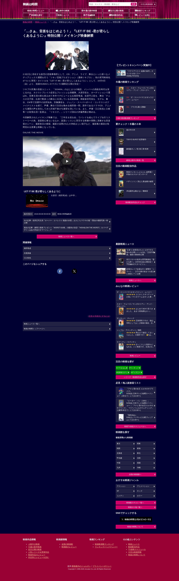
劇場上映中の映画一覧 (135, 160)
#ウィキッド (134, 368)
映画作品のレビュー (36, 555)
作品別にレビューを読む (38, 557)
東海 (139, 448)
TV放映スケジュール (137, 549)
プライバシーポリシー (102, 566)
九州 (118, 468)
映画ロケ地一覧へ (135, 507)
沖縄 (139, 468)
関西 (118, 448)
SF (118, 491)
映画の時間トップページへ (34, 329)
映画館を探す (36, 15)
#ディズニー (136, 372)
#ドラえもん (121, 368)
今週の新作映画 (89, 10)
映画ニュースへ (135, 280)
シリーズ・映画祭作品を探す (135, 377)
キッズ (139, 491)
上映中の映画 (62, 10)
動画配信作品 (116, 15)
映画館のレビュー (69, 547)
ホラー (139, 496)
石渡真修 (27, 253)
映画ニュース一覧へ (66, 237)
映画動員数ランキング (104, 544)
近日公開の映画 (116, 10)
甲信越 (119, 458)
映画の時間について (135, 527)
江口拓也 (27, 258)
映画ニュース (62, 15)
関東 (139, 444)
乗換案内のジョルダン (81, 566)
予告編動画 (89, 15)
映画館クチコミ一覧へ (135, 503)
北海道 (119, 453)
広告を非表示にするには (99, 316)
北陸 (139, 458)
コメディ (120, 496)
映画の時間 (27, 22)
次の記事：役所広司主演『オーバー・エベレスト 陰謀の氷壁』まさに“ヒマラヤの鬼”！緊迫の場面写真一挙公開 (66, 222)
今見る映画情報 (134, 552)
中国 (118, 463)
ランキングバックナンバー (106, 547)
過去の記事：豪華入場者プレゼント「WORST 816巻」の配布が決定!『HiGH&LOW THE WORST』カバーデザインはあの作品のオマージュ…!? (66, 229)
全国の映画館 (67, 544)
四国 (139, 463)
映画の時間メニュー (35, 11)
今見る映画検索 (147, 4)
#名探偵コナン (122, 372)
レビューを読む (142, 15)
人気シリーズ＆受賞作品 (38, 552)
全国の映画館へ (135, 474)
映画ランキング (142, 10)
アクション (121, 486)
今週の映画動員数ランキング (127, 118)
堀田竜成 (27, 248)
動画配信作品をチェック (135, 202)
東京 (118, 444)
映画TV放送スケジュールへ (135, 426)
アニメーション (143, 486)
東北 (139, 453)
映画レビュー (135, 356)
